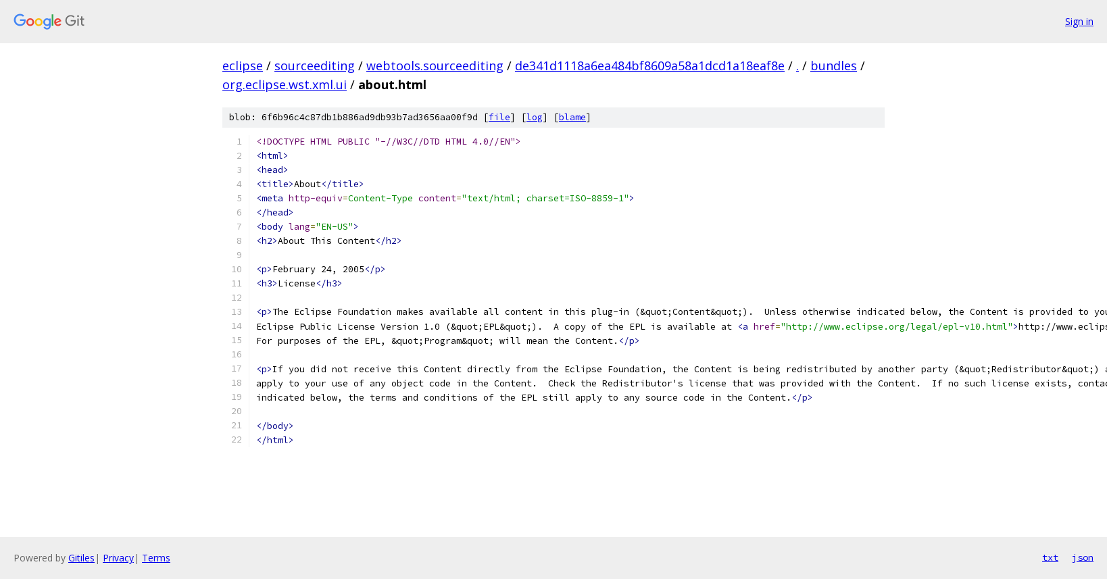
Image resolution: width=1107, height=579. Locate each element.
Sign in (1079, 21)
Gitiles (81, 557)
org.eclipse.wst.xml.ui (284, 84)
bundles (833, 65)
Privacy (118, 557)
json (1082, 557)
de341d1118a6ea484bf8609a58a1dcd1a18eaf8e (650, 65)
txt (1050, 557)
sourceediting (314, 65)
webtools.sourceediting (434, 65)
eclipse (242, 65)
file (499, 117)
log (534, 117)
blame (572, 117)
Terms (156, 557)
